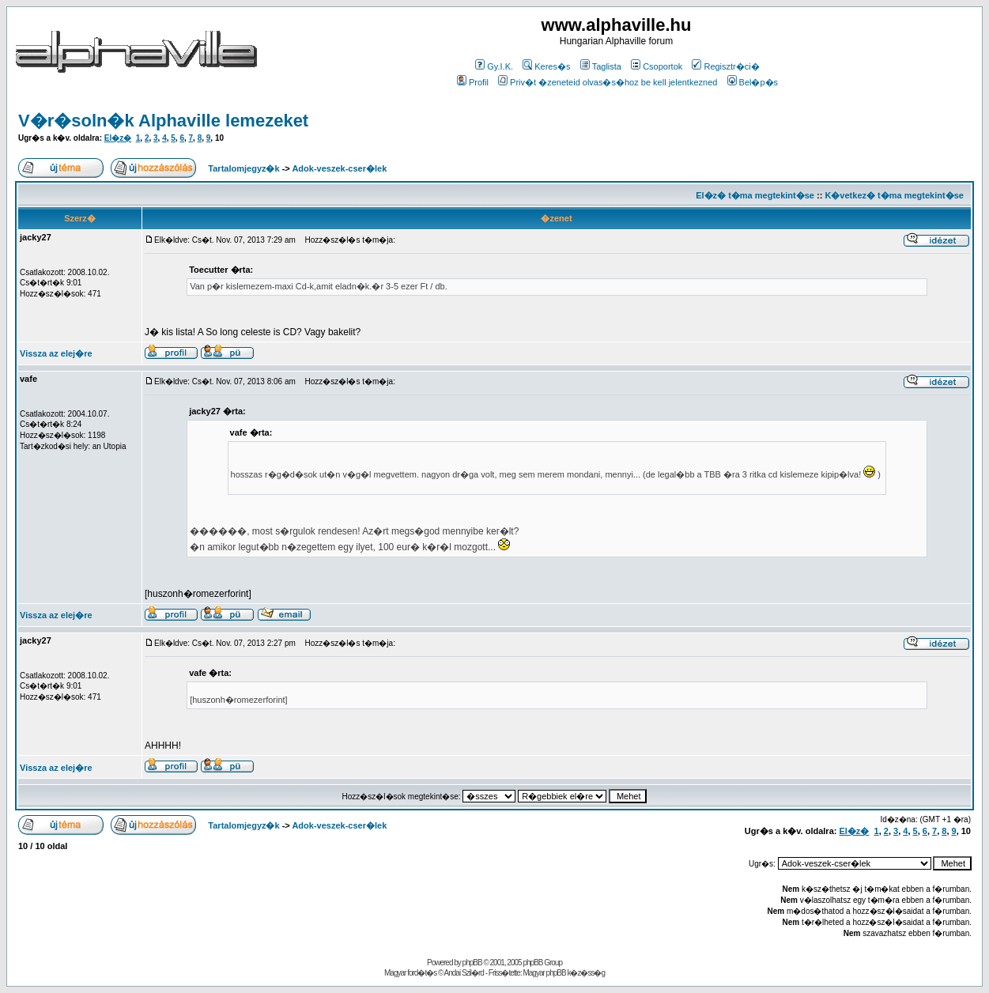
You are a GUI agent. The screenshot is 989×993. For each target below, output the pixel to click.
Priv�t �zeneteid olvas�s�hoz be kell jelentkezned (607, 82)
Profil (473, 82)
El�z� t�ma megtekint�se (755, 195)
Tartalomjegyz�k (243, 168)
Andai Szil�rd (464, 972)
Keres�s (546, 66)
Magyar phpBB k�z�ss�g (564, 972)
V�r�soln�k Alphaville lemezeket (163, 120)
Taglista (600, 66)
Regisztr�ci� (725, 66)
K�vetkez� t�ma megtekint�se (894, 195)
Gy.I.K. (494, 66)
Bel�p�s (753, 82)
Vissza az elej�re (56, 353)
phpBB (472, 962)
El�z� (117, 138)
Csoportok (656, 66)
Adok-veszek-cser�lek (339, 168)
